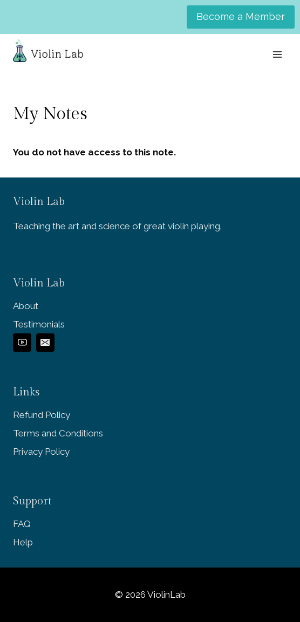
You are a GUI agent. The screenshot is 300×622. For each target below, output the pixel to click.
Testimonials (39, 324)
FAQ (22, 523)
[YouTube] (22, 342)
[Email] (45, 342)
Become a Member (240, 16)
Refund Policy (41, 414)
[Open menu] (277, 54)
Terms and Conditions (58, 433)
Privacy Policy (41, 451)
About (25, 305)
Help (23, 542)
